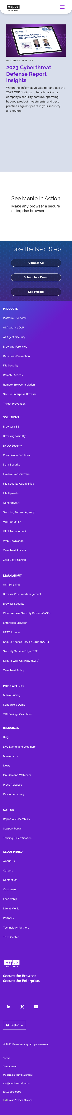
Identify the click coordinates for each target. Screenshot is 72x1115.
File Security (10, 365)
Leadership (10, 898)
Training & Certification (17, 838)
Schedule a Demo (36, 277)
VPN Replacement (14, 531)
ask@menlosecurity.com (16, 1083)
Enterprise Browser (15, 622)
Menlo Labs (10, 756)
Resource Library (13, 794)
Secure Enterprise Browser (19, 394)
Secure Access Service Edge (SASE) (26, 641)
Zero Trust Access (14, 550)
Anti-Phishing (11, 584)
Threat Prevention (14, 403)
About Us (9, 860)
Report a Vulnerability (16, 819)
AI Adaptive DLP (13, 327)
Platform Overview (14, 317)
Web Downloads (13, 540)
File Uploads (10, 493)
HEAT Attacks (12, 632)
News (6, 765)
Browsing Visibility (14, 436)
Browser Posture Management (22, 594)
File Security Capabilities (18, 483)
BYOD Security (12, 445)
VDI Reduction (12, 521)
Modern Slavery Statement (17, 1074)
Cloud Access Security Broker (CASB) (26, 613)
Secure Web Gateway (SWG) (21, 660)
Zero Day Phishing (14, 559)
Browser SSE (11, 426)
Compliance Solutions (16, 455)
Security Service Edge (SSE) (21, 651)
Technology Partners (16, 927)
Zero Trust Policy (13, 670)
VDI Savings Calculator (17, 714)
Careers (8, 870)
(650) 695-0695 (12, 1091)
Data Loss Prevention (16, 356)
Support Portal (12, 828)
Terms (6, 1058)
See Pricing (36, 292)
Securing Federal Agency (19, 512)
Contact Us (36, 263)
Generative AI (11, 502)
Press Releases (12, 784)
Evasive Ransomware (16, 474)
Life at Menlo (11, 908)
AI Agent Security (14, 337)
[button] (61, 6)
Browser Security (13, 603)
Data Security (11, 464)
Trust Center (11, 937)
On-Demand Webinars (17, 775)
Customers (10, 889)
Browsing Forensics (15, 346)
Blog (6, 737)
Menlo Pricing (11, 695)
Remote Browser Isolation (19, 384)
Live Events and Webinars (19, 746)
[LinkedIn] (8, 1007)
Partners (8, 918)
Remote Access (13, 375)
